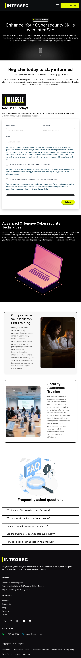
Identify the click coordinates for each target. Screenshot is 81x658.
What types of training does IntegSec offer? (28, 510)
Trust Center (7, 654)
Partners (5, 611)
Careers (5, 614)
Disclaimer (6, 649)
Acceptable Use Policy (20, 649)
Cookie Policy (56, 649)
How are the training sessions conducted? (27, 526)
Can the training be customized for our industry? (31, 534)
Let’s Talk (70, 5)
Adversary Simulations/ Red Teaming (16, 586)
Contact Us (6, 604)
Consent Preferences (22, 654)
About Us (5, 601)
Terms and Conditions (40, 649)
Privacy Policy (69, 649)
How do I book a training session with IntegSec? (30, 542)
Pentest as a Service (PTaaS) (13, 583)
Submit (68, 202)
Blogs (4, 607)
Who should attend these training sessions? (28, 518)
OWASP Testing (38, 586)
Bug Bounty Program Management (16, 589)
